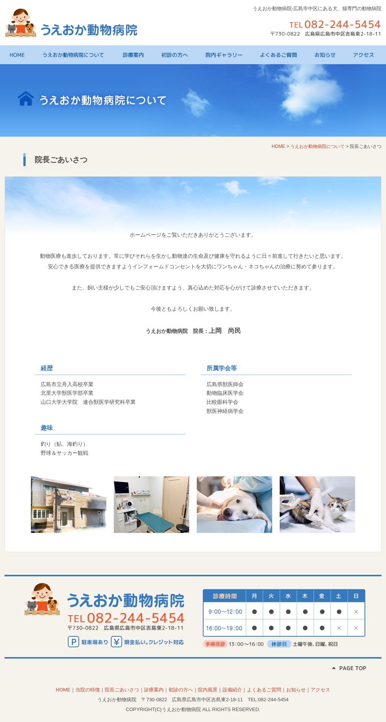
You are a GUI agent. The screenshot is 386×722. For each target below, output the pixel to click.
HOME (21, 54)
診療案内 (136, 54)
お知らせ (329, 54)
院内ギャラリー (228, 54)
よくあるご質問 (282, 54)
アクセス (364, 54)
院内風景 (208, 690)
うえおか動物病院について (77, 54)
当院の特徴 (87, 690)
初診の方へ (178, 54)
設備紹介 (232, 690)
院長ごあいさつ (122, 690)
